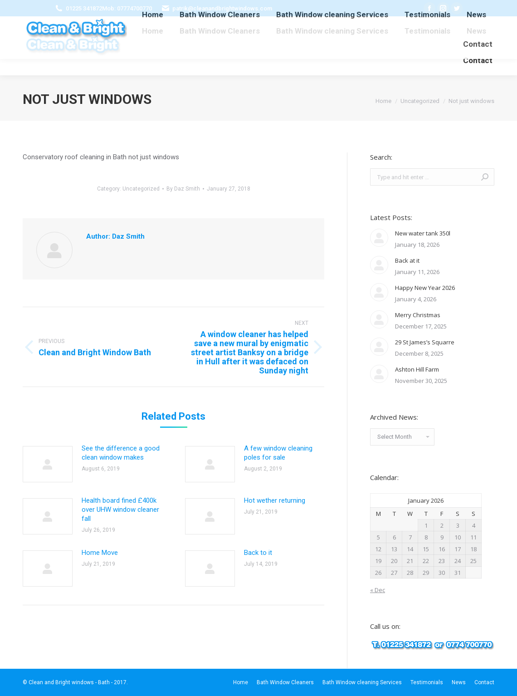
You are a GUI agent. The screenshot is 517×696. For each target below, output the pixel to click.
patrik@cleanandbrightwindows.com (222, 8)
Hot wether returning (274, 500)
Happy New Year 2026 (425, 288)
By (183, 189)
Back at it (407, 260)
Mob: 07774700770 (127, 8)
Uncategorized (141, 189)
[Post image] (48, 464)
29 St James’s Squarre (424, 342)
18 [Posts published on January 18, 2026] (473, 549)
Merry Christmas (417, 315)
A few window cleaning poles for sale (278, 452)
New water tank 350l (422, 233)
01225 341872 (84, 8)
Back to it (258, 553)
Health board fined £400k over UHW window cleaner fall (120, 509)
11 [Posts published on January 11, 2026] (473, 537)
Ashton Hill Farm (417, 369)
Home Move (100, 553)
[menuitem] (152, 31)
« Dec (377, 590)
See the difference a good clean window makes (121, 452)
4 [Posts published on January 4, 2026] (473, 525)
